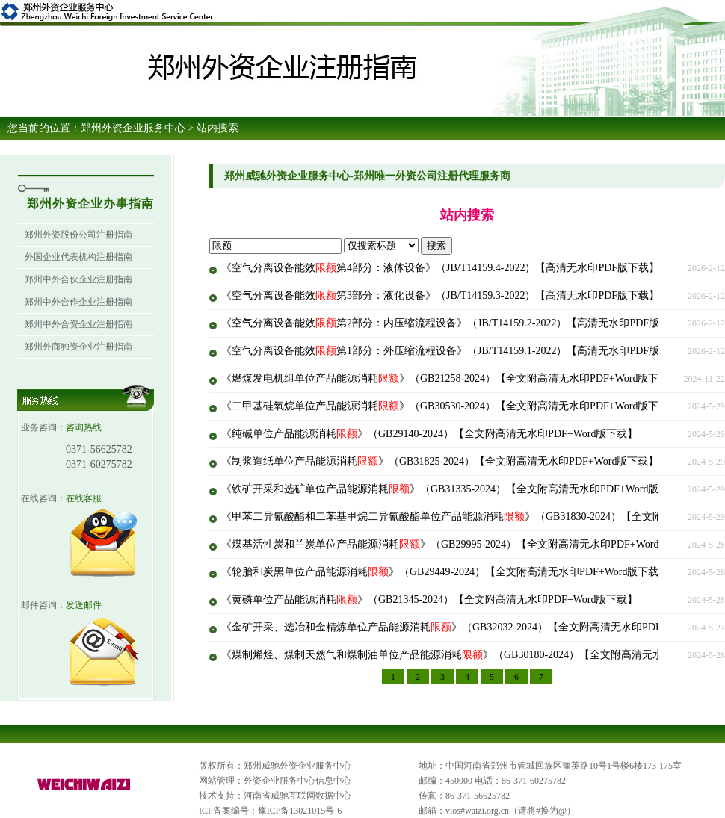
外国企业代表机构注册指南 (78, 257)
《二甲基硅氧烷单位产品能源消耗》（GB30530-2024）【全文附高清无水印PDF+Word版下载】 (450, 406)
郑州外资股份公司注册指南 (78, 234)
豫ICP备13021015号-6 (300, 810)
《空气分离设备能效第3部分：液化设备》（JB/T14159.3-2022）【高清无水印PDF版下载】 (440, 295)
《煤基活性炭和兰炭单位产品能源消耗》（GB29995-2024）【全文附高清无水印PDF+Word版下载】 (460, 544)
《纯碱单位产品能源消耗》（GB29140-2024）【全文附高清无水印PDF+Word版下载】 (429, 433)
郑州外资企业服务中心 (133, 128)
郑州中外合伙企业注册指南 (78, 279)
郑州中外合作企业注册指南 (78, 302)
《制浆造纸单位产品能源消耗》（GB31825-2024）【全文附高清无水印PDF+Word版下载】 (439, 461)
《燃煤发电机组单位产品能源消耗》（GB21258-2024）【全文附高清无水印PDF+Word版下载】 (450, 378)
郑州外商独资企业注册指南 (78, 346)
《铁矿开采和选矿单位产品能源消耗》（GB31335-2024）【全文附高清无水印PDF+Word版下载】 (455, 489)
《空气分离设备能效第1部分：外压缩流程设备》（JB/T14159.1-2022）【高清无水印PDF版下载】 (456, 350)
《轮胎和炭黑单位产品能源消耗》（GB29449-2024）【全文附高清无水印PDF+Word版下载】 (445, 571)
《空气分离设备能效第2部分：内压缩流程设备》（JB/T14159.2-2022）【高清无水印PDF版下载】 (456, 323)
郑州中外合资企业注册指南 (78, 324)
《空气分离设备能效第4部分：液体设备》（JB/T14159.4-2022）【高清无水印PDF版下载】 (440, 267)
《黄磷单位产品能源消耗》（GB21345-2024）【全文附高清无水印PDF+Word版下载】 (429, 599)
